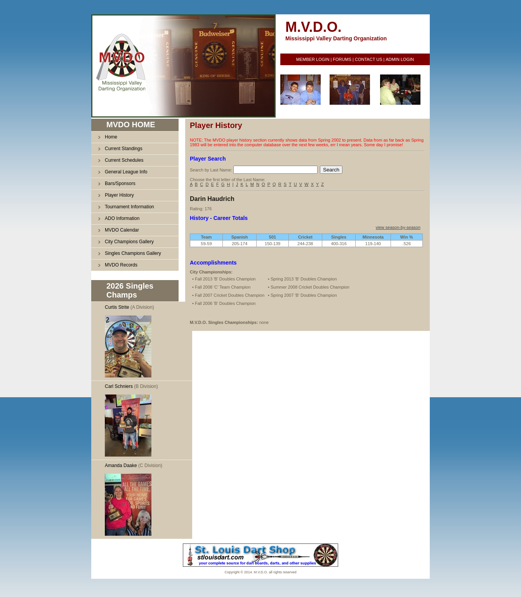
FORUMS (342, 59)
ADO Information (122, 218)
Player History (119, 195)
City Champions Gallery (129, 241)
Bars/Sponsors (120, 183)
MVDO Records (121, 265)
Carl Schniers (119, 386)
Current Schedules (124, 160)
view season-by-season (398, 227)
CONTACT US (368, 59)
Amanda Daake (121, 465)
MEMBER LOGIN (313, 59)
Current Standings (123, 148)
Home (111, 137)
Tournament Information (129, 206)
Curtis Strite (117, 307)
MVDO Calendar (122, 230)
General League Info (126, 172)
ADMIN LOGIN (400, 59)
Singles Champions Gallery (133, 253)
